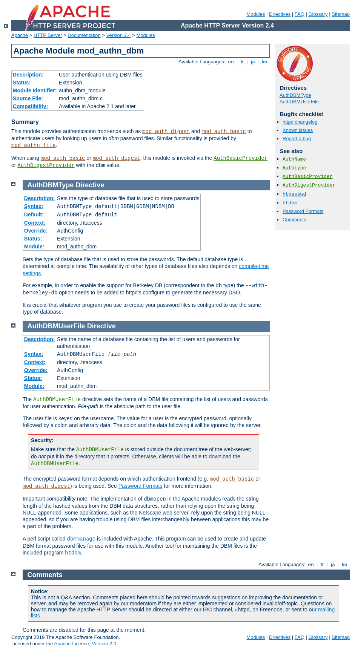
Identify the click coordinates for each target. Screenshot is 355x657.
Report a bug (297, 138)
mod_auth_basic (223, 132)
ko (264, 61)
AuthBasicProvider (240, 158)
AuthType (294, 168)
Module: (34, 247)
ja (252, 61)
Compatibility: (30, 106)
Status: (22, 83)
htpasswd (294, 194)
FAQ (299, 14)
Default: (34, 214)
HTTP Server (48, 35)
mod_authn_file (33, 145)
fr (242, 61)
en (231, 61)
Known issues (298, 130)
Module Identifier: (35, 90)
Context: (35, 223)
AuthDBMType (295, 95)
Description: (28, 75)
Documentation (84, 35)
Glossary (317, 14)
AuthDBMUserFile (299, 101)
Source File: (28, 98)
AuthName (294, 159)
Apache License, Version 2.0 (85, 643)
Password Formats (303, 211)
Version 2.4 (118, 35)
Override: (36, 231)
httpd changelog (300, 122)
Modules (255, 14)
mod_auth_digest (166, 132)
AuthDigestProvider (45, 165)
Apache (19, 35)
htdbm (290, 203)
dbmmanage (81, 539)
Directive (89, 185)
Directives (279, 14)
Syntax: (33, 206)
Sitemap (341, 14)
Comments (294, 219)
